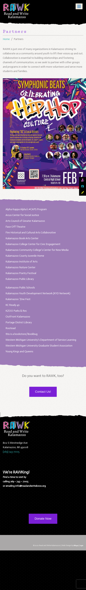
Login (81, 545)
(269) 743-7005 (11, 451)
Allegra (76, 545)
